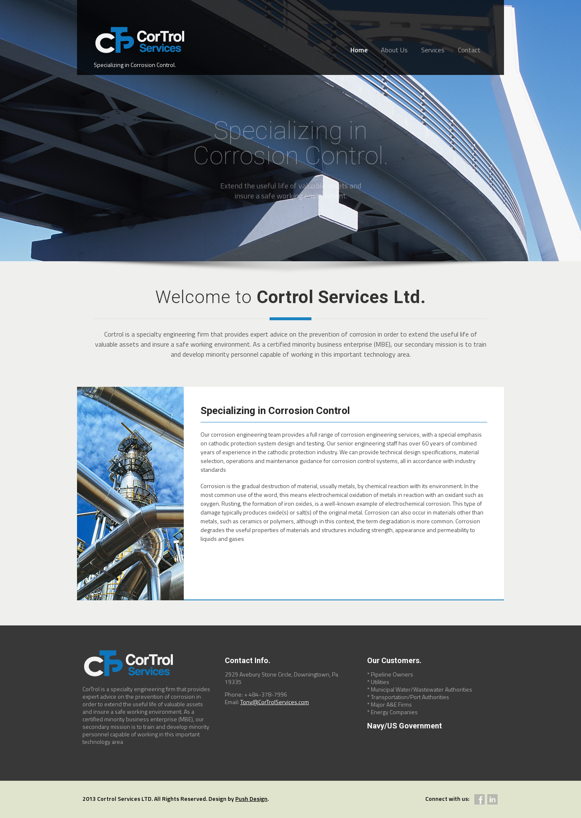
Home (359, 50)
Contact (469, 50)
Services (433, 50)
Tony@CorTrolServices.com (274, 701)
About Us (394, 50)
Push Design (251, 798)
